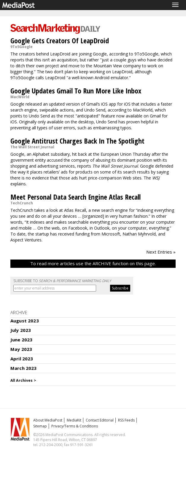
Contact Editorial (100, 420)
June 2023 (21, 340)
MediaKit (74, 420)
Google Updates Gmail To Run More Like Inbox (75, 91)
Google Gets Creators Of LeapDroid (59, 40)
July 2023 (20, 330)
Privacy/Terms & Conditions (74, 426)
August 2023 (24, 321)
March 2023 (23, 368)
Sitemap (40, 426)
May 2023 (21, 349)
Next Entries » (161, 252)
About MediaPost (47, 420)
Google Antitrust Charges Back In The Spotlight (77, 141)
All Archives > (23, 380)
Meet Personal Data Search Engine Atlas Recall (75, 197)
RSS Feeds (126, 420)
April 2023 (21, 359)
